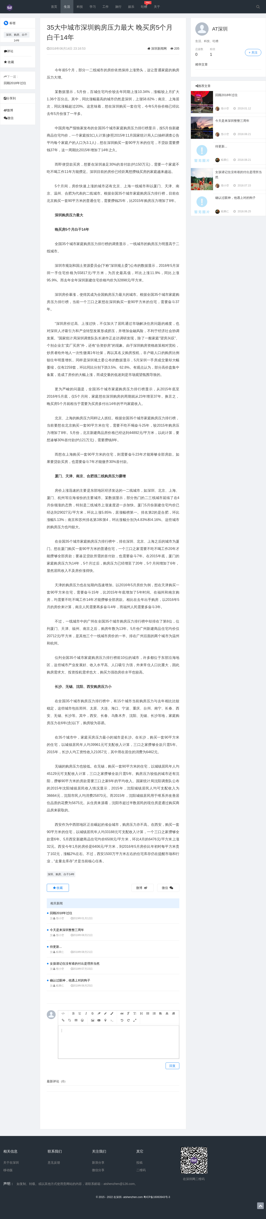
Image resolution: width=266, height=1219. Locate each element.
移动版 (8, 1170)
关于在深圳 (11, 1162)
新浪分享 (98, 1162)
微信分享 (98, 1170)
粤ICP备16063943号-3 (156, 1197)
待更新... (56, 946)
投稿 (139, 1162)
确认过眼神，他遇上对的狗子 (70, 980)
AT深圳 (220, 29)
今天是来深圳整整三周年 (67, 930)
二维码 (141, 1170)
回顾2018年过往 (15, 83)
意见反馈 (54, 1162)
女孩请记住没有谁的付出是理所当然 (75, 963)
